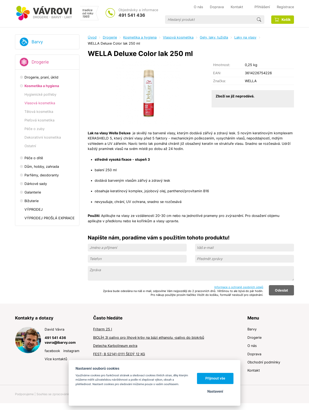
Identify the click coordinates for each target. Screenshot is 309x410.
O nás (252, 345)
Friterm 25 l (102, 329)
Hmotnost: (221, 65)
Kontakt (253, 370)
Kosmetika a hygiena (140, 37)
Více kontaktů (56, 359)
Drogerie (40, 62)
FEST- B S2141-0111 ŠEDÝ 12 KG (119, 354)
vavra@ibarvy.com (60, 342)
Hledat (259, 19)
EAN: (217, 73)
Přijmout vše (215, 378)
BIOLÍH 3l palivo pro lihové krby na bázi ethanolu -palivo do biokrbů (148, 337)
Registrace (285, 7)
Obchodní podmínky (263, 362)
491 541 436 (131, 15)
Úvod (92, 37)
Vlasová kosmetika (178, 37)
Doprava (254, 354)
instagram (71, 351)
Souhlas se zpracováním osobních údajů (64, 394)
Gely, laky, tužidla (214, 37)
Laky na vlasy (245, 37)
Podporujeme (24, 394)
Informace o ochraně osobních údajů (238, 287)
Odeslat (281, 290)
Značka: (219, 81)
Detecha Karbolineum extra (115, 345)
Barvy (37, 41)
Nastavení (215, 391)
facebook (52, 351)
